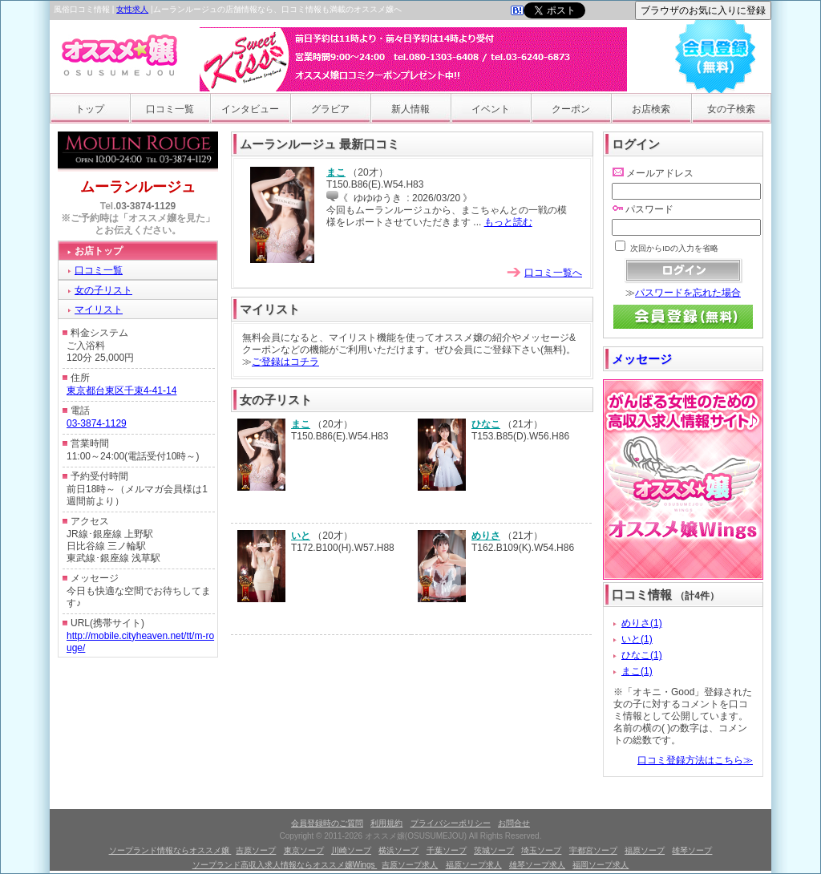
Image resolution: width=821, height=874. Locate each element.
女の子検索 (731, 109)
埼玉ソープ (541, 850)
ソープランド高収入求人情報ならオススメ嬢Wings (285, 864)
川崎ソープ (351, 850)
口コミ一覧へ (553, 272)
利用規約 (386, 823)
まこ (336, 172)
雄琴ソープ (692, 850)
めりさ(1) (641, 623)
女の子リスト (103, 290)
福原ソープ (645, 850)
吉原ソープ (256, 850)
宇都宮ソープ (593, 850)
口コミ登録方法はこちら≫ (695, 760)
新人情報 (410, 109)
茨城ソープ (494, 850)
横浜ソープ (398, 850)
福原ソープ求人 (474, 864)
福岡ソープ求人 (600, 864)
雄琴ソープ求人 (537, 864)
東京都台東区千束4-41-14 (121, 390)
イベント (490, 109)
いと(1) (637, 639)
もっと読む (508, 222)
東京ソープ (304, 850)
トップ (89, 109)
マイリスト (99, 309)
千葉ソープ (447, 850)
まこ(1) (637, 671)
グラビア (330, 109)
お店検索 (651, 109)
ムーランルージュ (138, 187)
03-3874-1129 (146, 206)
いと (300, 535)
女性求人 (132, 9)
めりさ (485, 535)
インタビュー (250, 109)
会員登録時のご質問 (327, 823)
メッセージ (642, 359)
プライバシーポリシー (450, 823)
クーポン (571, 109)
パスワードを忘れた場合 (688, 292)
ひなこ (485, 424)
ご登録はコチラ (285, 361)
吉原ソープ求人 (410, 864)
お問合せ (514, 823)
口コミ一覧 (170, 109)
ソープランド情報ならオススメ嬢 (170, 850)
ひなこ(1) (641, 655)
